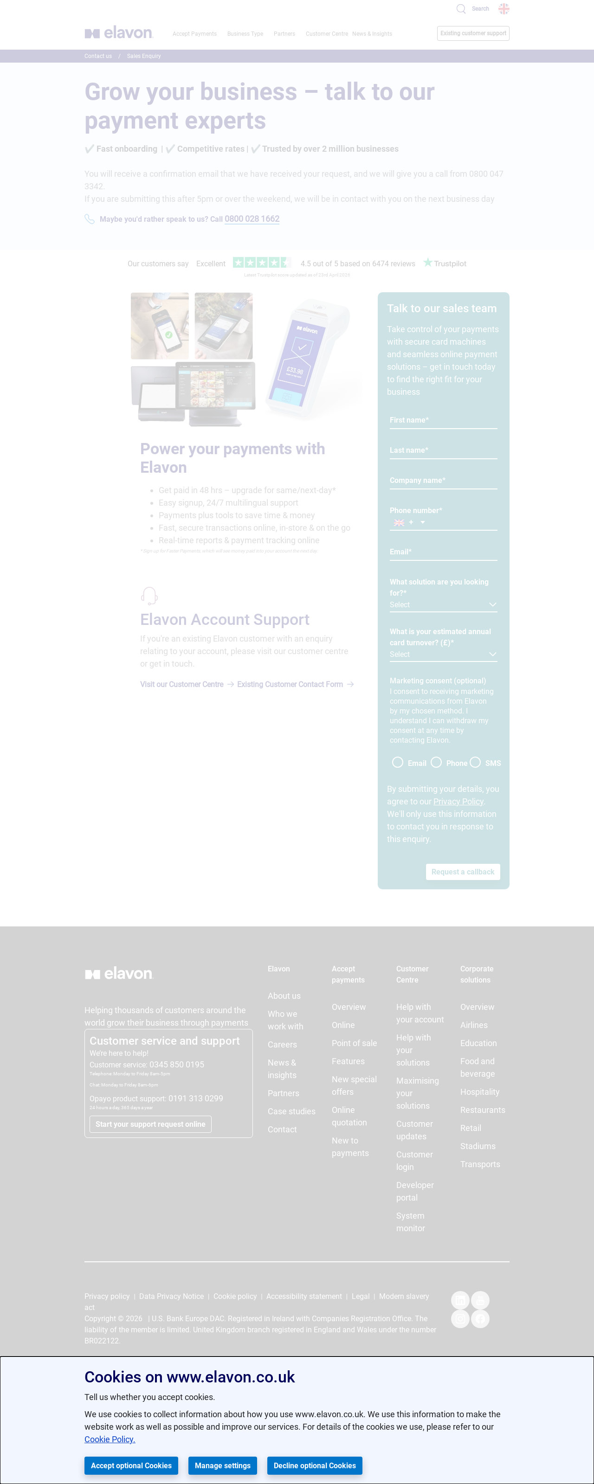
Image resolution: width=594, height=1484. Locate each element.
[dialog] (297, 1420)
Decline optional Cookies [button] (315, 1465)
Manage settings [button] (223, 1465)
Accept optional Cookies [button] (131, 1465)
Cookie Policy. (110, 1439)
